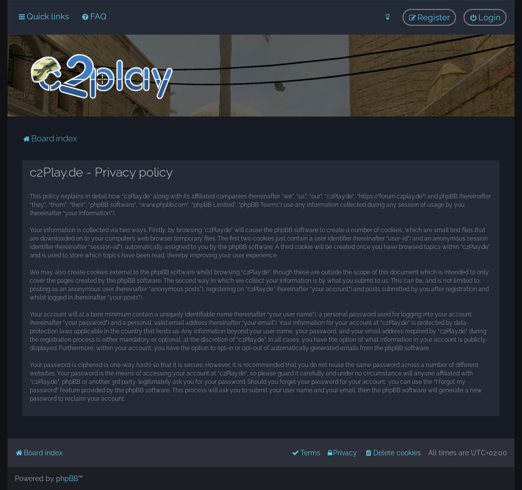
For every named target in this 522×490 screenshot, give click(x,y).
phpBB (67, 479)
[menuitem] (94, 16)
